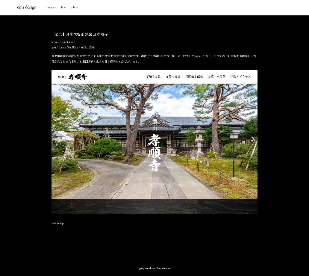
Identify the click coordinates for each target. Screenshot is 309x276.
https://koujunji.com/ (63, 42)
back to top (58, 223)
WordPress (72, 47)
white (62, 47)
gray (54, 47)
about (63, 7)
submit (75, 7)
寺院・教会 (88, 47)
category (51, 7)
